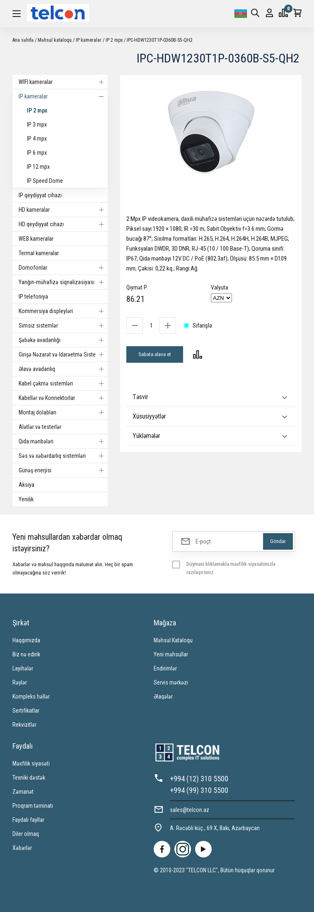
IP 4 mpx (37, 138)
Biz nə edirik (26, 654)
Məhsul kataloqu (55, 40)
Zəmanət (23, 791)
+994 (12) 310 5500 (199, 778)
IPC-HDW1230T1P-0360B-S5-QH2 (160, 40)
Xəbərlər (22, 848)
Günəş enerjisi (63, 470)
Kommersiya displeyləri (63, 311)
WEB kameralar (36, 238)
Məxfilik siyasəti (31, 763)
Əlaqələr (163, 696)
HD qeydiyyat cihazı (63, 224)
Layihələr (22, 668)
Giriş (269, 13)
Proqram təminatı (32, 805)
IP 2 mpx (114, 40)
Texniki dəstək (28, 777)
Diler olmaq (25, 834)
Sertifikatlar (25, 710)
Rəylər (19, 682)
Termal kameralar (39, 253)
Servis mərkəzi (171, 682)
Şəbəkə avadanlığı (63, 340)
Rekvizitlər (24, 724)
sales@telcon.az (189, 810)
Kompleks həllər (31, 696)
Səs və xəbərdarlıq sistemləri (63, 456)
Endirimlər (165, 668)
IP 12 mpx (38, 166)
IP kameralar (88, 40)
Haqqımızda (26, 640)
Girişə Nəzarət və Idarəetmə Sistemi (63, 354)
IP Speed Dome (45, 180)
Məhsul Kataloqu (173, 640)
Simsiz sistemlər (63, 325)
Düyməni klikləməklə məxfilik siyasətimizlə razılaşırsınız (230, 568)
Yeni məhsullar (171, 654)
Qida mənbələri (63, 441)
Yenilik (26, 499)
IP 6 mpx (37, 152)
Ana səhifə (23, 40)
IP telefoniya (33, 296)
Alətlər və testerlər (40, 427)
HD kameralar (63, 210)
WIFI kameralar (63, 82)
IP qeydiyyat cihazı (40, 195)
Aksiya (26, 484)
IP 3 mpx (37, 124)
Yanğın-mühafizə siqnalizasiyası (63, 282)
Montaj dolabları (63, 412)
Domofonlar (63, 268)
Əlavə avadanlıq (63, 369)
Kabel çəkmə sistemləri (63, 383)
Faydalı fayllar (28, 819)
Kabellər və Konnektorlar (63, 398)
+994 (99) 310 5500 (199, 790)
